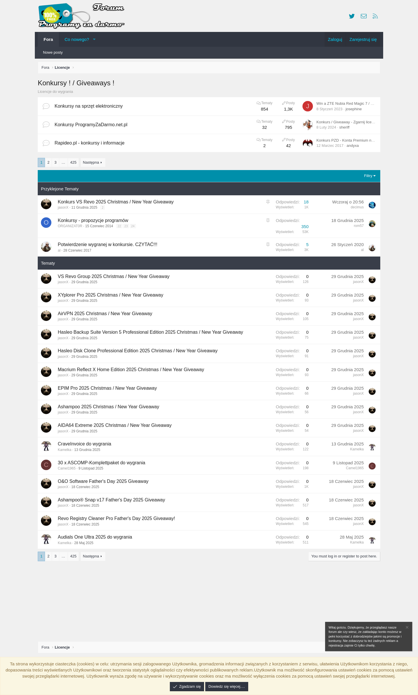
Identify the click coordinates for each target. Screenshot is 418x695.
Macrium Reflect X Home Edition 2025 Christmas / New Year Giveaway (132, 371)
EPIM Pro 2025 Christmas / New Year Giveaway (108, 389)
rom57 (357, 227)
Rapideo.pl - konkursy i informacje (91, 144)
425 (75, 164)
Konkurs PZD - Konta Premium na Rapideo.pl (353, 142)
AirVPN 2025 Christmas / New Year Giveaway (106, 315)
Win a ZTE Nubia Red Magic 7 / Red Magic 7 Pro (356, 105)
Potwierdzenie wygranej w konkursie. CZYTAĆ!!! (109, 245)
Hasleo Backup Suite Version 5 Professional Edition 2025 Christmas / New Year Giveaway (152, 333)
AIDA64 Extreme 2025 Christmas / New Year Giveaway (116, 426)
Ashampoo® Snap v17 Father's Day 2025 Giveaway (113, 501)
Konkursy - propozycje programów (94, 221)
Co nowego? (77, 39)
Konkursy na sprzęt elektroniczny (90, 107)
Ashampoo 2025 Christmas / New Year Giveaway (110, 408)
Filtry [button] (367, 177)
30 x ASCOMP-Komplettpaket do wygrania (103, 464)
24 (134, 227)
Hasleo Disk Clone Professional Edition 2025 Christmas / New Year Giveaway (139, 352)
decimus (355, 209)
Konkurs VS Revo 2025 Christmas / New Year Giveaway (117, 203)
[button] (94, 39)
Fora (48, 39)
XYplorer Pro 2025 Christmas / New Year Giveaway (112, 296)
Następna (92, 164)
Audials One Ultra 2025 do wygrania (96, 538)
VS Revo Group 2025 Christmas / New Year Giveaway (115, 277)
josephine (352, 110)
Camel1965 (68, 470)
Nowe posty (53, 52)
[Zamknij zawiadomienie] (406, 628)
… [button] (65, 164)
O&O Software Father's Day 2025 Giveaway (104, 482)
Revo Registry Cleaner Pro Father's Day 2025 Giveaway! (117, 519)
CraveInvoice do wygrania (86, 445)
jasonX (64, 209)
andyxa (351, 147)
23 (127, 227)
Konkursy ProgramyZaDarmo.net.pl (92, 126)
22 (120, 227)
